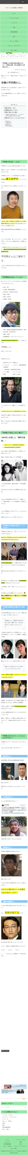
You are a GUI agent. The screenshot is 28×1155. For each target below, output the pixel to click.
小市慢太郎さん (8, 122)
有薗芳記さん (8, 124)
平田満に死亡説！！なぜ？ (10, 108)
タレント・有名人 (7, 1146)
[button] (25, 1107)
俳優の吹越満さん (9, 125)
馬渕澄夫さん (8, 121)
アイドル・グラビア (20, 1139)
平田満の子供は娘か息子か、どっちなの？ (14, 114)
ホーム (7, 1139)
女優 (21, 1141)
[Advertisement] (14, 143)
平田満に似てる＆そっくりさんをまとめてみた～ (14, 118)
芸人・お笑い (14, 1148)
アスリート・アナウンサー (20, 1146)
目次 (12, 104)
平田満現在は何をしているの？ (11, 110)
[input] (14, 1107)
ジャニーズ (7, 1141)
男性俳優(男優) (5, 1050)
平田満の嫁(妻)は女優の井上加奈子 (13, 115)
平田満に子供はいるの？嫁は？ (11, 112)
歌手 (21, 1144)
